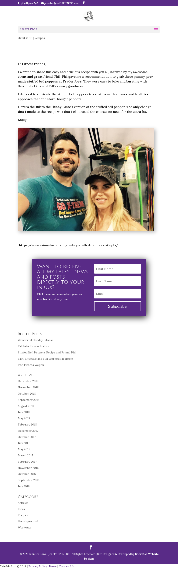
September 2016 (28, 480)
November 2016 (28, 468)
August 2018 (26, 406)
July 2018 (24, 412)
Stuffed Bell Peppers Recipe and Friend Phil (47, 352)
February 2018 (27, 424)
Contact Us (66, 566)
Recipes (39, 38)
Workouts (24, 527)
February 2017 (27, 461)
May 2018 (24, 418)
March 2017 (25, 455)
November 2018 (28, 387)
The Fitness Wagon (31, 365)
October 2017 (27, 437)
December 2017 (28, 431)
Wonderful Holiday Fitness (35, 340)
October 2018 (27, 393)
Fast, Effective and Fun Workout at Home (45, 358)
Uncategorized (28, 521)
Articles (23, 503)
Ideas (21, 509)
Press (53, 566)
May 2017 (24, 449)
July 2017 (23, 443)
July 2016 (24, 486)
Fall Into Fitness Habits (33, 346)
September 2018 (28, 400)
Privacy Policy (37, 566)
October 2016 (27, 474)
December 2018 (28, 381)
